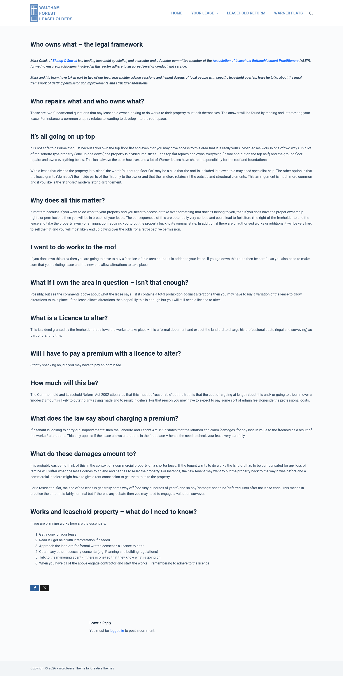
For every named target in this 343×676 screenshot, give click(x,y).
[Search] (311, 13)
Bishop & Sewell (65, 61)
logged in (117, 631)
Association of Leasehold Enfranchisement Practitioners (256, 61)
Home (176, 13)
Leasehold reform (246, 13)
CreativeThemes (102, 668)
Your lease (205, 13)
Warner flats (288, 13)
